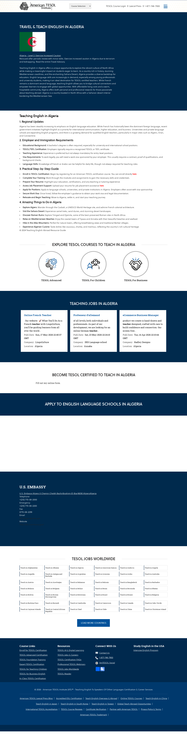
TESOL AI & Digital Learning (71, 650)
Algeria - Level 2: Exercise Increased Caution (40, 55)
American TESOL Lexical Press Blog (36, 698)
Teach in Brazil (101, 594)
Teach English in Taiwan (103, 703)
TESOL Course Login (116, 6)
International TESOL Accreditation (42, 709)
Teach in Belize (76, 588)
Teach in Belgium (52, 588)
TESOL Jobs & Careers (68, 654)
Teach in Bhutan (151, 588)
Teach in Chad (76, 609)
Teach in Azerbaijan (53, 582)
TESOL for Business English (32, 673)
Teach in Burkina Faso (29, 603)
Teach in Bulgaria (152, 594)
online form (54, 383)
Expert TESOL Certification (31, 664)
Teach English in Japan (46, 703)
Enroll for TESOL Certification (33, 650)
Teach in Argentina (78, 574)
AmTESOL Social (107, 662)
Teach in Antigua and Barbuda (53, 575)
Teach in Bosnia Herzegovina (51, 595)
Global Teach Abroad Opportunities (134, 703)
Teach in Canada (126, 603)
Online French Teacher (37, 315)
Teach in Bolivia (26, 594)
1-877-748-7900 (152, 6)
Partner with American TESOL (124, 709)
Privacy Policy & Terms (151, 709)
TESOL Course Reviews (72, 709)
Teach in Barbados (152, 582)
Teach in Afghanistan (29, 567)
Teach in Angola (151, 567)
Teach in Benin (101, 588)
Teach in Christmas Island (155, 609)
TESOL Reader (64, 673)
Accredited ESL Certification (69, 698)
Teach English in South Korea (74, 703)
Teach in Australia (152, 574)
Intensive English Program (145, 650)
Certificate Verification (96, 709)
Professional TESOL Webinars (71, 664)
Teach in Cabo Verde (153, 603)
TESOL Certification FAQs (69, 659)
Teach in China (126, 609)
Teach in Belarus (27, 588)
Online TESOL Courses (131, 698)
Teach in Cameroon (103, 603)
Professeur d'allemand (86, 315)
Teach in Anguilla (27, 574)
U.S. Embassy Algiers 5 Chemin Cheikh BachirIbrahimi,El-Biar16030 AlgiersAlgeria (57, 493)
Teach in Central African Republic (55, 610)
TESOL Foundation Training (32, 659)
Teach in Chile (101, 609)
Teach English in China (156, 698)
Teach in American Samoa (105, 567)
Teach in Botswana (77, 594)
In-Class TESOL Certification (32, 678)
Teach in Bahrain (102, 582)
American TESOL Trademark (93, 714)
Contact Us (104, 652)
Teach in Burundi (52, 603)
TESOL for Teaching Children (33, 668)
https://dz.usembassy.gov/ (31, 524)
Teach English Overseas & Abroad (101, 698)
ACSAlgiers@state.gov (29, 518)
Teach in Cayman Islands (30, 609)
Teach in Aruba (126, 574)
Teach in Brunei (126, 594)
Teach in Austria (27, 582)
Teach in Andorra (127, 567)
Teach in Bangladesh (128, 582)
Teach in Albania (52, 567)
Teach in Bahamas (77, 582)
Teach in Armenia (102, 574)
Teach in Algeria (77, 567)
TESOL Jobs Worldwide (68, 668)
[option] (44, 331)
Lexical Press (135, 6)
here (134, 174)
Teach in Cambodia (78, 603)
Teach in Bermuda (127, 588)
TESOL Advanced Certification (33, 654)
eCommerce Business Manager (141, 315)
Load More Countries (93, 622)
